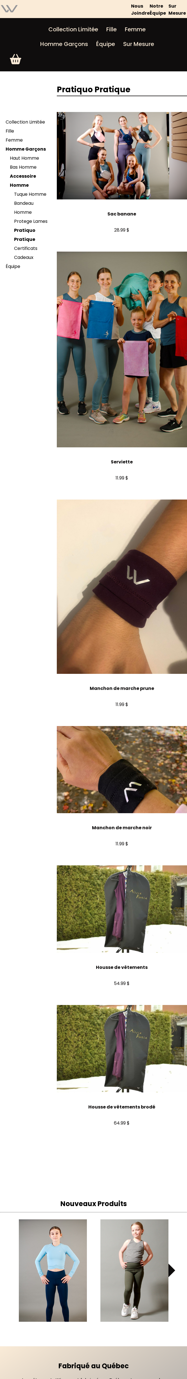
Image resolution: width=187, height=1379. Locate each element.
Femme (135, 29)
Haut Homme (24, 158)
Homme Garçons (64, 44)
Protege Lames (31, 221)
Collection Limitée (73, 29)
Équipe (105, 44)
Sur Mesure (138, 44)
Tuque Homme (30, 194)
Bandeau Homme (23, 207)
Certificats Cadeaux (25, 253)
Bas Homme (23, 167)
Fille (111, 29)
